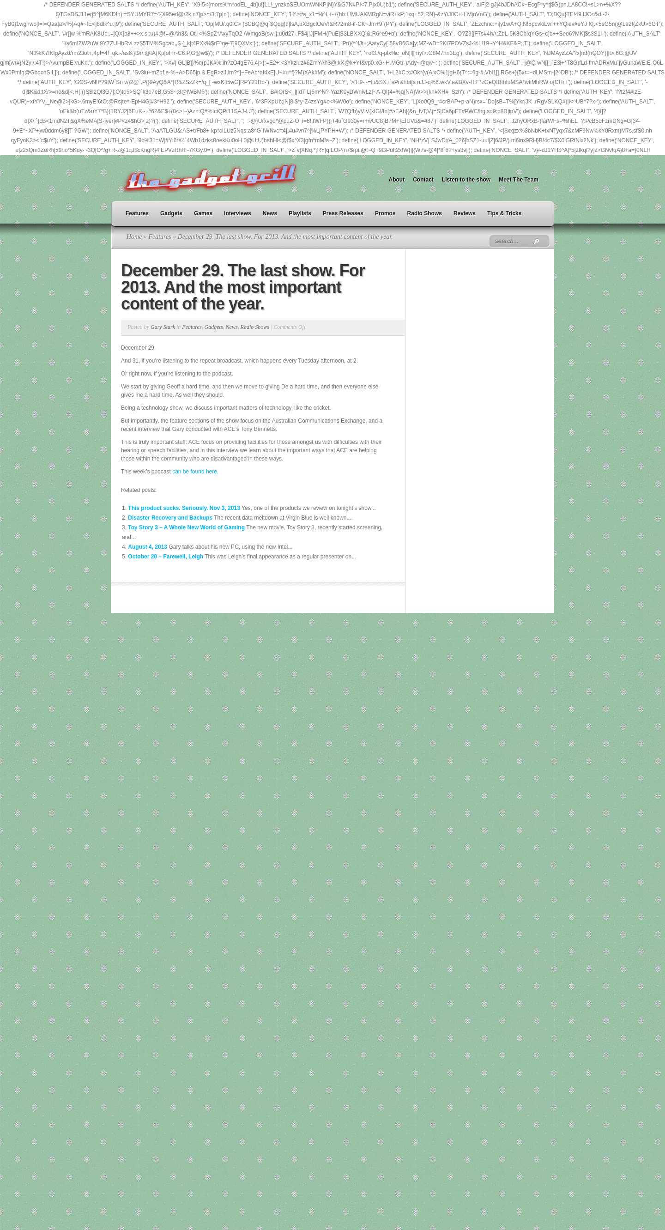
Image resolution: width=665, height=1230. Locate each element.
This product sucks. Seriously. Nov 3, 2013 (184, 508)
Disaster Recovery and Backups (170, 518)
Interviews (237, 213)
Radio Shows (424, 213)
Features (137, 213)
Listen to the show (466, 179)
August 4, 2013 (147, 547)
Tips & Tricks (504, 213)
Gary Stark (163, 327)
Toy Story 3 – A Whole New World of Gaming (186, 527)
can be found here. (195, 471)
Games (203, 213)
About (397, 179)
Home (134, 236)
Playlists (300, 213)
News (270, 213)
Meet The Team (518, 179)
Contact (423, 179)
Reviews (464, 213)
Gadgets (171, 213)
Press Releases (343, 213)
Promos (385, 213)
